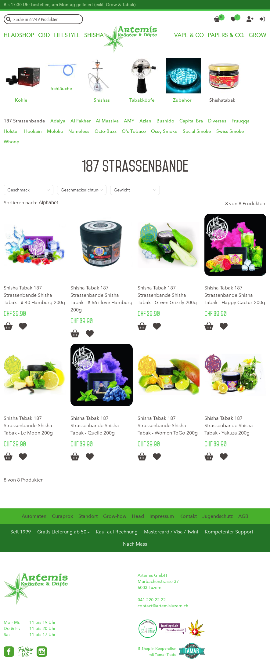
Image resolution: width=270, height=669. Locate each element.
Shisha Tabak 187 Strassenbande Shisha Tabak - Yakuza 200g (228, 425)
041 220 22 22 (152, 599)
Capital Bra (191, 121)
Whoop (12, 141)
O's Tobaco (134, 131)
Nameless (78, 131)
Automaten (34, 516)
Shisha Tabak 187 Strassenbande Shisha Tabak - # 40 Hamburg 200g (34, 295)
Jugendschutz (217, 516)
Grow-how (114, 516)
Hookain (33, 131)
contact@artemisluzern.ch (163, 606)
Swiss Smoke (230, 131)
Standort (88, 516)
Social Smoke (197, 131)
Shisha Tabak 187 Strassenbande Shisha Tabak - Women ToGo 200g (168, 425)
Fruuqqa (241, 121)
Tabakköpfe (142, 100)
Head (138, 516)
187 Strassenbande (24, 121)
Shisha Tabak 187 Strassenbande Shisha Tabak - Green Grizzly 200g (167, 295)
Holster (11, 131)
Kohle (21, 100)
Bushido (165, 121)
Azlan (145, 121)
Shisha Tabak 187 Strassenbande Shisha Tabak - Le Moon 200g (28, 425)
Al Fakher (80, 121)
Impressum (161, 516)
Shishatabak (222, 100)
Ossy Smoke (164, 131)
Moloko (55, 131)
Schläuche (61, 88)
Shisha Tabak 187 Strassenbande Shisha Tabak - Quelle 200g (94, 425)
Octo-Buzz (106, 131)
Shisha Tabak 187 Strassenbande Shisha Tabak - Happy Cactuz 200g (234, 295)
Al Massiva (107, 121)
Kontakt (188, 516)
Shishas (102, 100)
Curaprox (62, 516)
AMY (129, 121)
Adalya (57, 121)
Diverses (217, 121)
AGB (243, 516)
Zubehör (182, 100)
